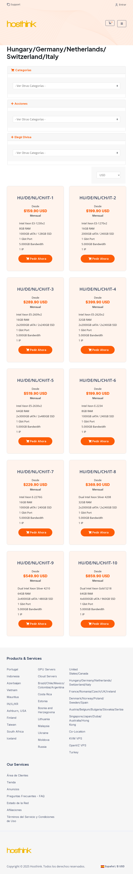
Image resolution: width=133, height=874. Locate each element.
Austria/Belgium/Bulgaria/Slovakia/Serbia (82, 709)
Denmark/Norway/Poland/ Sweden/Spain (82, 700)
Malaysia (43, 726)
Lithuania (44, 719)
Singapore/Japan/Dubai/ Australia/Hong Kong (82, 720)
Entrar (121, 4)
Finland (11, 717)
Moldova (43, 740)
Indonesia (13, 676)
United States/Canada (78, 671)
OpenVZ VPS (77, 745)
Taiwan (11, 724)
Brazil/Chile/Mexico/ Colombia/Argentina (51, 685)
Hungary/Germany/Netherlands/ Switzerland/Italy (82, 682)
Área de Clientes (17, 775)
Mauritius (13, 697)
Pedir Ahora (36, 258)
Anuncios (13, 789)
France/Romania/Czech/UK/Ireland (82, 691)
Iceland (11, 738)
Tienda (11, 782)
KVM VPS (75, 738)
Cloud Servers (47, 676)
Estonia (42, 701)
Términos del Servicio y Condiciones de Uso (30, 819)
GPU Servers (46, 669)
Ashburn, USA (16, 711)
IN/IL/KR (12, 704)
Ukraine (43, 733)
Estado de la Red (18, 803)
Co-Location (77, 731)
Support (13, 4)
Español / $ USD (113, 866)
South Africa (15, 731)
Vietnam (12, 690)
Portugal (12, 669)
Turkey (73, 752)
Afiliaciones (14, 810)
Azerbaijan (14, 683)
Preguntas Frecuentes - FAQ (26, 796)
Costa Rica (45, 694)
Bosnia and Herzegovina (46, 710)
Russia (42, 746)
